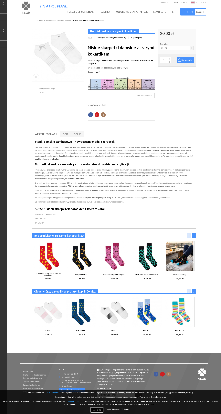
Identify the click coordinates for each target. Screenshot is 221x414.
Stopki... (48, 330)
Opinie (77, 134)
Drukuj (41, 92)
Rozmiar (164, 44)
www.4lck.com (53, 393)
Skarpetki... (146, 330)
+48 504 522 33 (70, 373)
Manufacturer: (94, 105)
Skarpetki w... (179, 330)
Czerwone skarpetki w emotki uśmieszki (48, 274)
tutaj (152, 404)
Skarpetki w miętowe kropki (146, 274)
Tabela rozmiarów (31, 381)
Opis (65, 134)
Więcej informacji (46, 134)
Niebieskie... (81, 330)
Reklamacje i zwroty (32, 378)
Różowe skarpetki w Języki (114, 274)
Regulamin (27, 371)
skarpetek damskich (76, 179)
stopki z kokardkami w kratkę (46, 159)
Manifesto (159, 11)
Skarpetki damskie (64, 20)
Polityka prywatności (32, 388)
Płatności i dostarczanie (34, 375)
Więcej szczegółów (144, 95)
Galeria (105, 11)
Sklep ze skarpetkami (82, 11)
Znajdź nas (67, 386)
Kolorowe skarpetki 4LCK (132, 11)
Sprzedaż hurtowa (31, 385)
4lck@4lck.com (69, 377)
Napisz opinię (136, 37)
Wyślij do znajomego (47, 89)
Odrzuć (125, 410)
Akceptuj (97, 410)
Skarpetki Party (179, 274)
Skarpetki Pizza (81, 274)
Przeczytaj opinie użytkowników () (111, 37)
